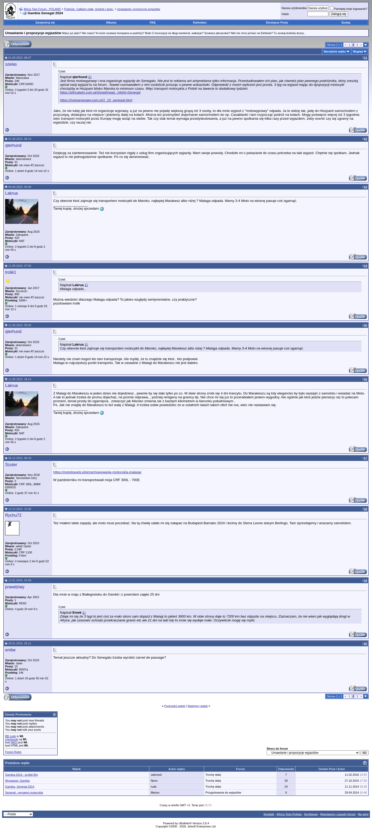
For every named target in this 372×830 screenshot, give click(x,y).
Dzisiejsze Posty (277, 22)
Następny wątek (198, 705)
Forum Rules (13, 751)
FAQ (153, 22)
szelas (11, 64)
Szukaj (345, 22)
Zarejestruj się (45, 22)
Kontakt (269, 814)
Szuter (11, 464)
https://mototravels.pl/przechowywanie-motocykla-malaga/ (97, 472)
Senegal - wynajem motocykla (24, 792)
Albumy (111, 22)
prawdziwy (15, 587)
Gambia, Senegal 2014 (19, 786)
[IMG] (14, 742)
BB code (10, 736)
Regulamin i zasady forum (337, 814)
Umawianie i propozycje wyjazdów (138, 9)
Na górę (363, 814)
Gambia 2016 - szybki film (21, 774)
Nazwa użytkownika (294, 8)
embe (10, 650)
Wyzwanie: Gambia (17, 780)
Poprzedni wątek (174, 705)
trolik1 (10, 272)
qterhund (13, 145)
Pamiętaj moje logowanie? (348, 8)
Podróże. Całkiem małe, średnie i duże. (88, 9)
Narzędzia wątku (335, 51)
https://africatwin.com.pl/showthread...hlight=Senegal (100, 92)
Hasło (285, 14)
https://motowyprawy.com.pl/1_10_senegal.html (96, 100)
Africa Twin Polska (289, 814)
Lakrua (11, 193)
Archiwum (311, 814)
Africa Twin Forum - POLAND (42, 9)
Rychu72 (13, 515)
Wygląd (358, 51)
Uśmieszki (11, 739)
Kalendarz (200, 22)
